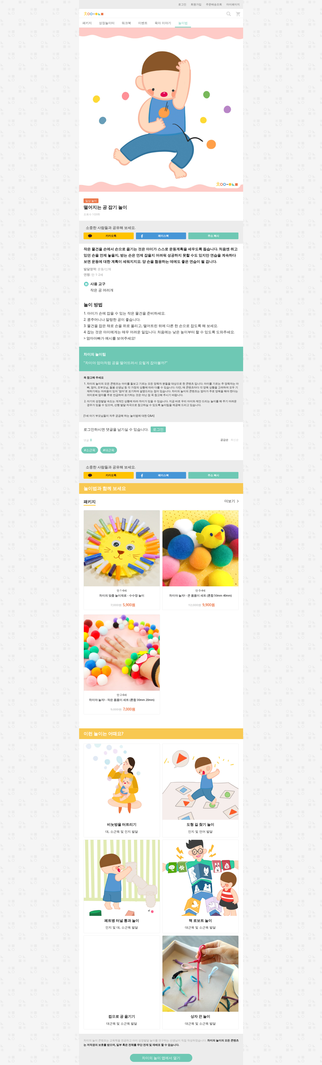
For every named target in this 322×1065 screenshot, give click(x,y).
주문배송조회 (214, 4)
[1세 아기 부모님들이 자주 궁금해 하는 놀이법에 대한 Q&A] (119, 416)
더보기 (231, 501)
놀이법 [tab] (183, 23)
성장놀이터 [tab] (107, 23)
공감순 (224, 440)
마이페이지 (233, 4)
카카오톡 (102, 236)
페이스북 (154, 236)
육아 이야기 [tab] (163, 23)
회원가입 (196, 4)
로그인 (182, 4)
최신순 (235, 440)
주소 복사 (213, 236)
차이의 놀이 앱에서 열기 (161, 1057)
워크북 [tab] (126, 23)
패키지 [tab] (87, 23)
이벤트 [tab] (143, 23)
